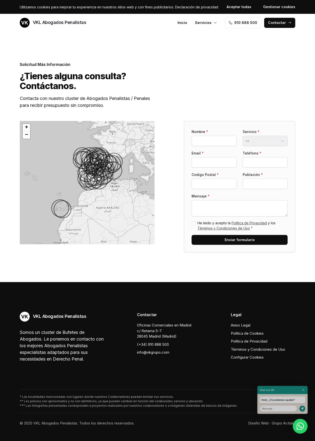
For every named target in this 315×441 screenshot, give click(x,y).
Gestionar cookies (279, 7)
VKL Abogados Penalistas (53, 23)
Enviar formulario (240, 240)
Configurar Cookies (247, 357)
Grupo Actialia (283, 423)
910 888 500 (243, 22)
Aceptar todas (239, 7)
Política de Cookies (247, 333)
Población (253, 175)
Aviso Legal (240, 325)
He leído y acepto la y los (236, 225)
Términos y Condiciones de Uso (223, 228)
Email (198, 153)
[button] (88, 181)
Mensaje (201, 196)
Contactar (279, 22)
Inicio (182, 22)
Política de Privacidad (249, 223)
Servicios (206, 22)
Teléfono (252, 153)
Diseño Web (258, 423)
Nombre (200, 132)
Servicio (251, 132)
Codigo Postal (205, 175)
